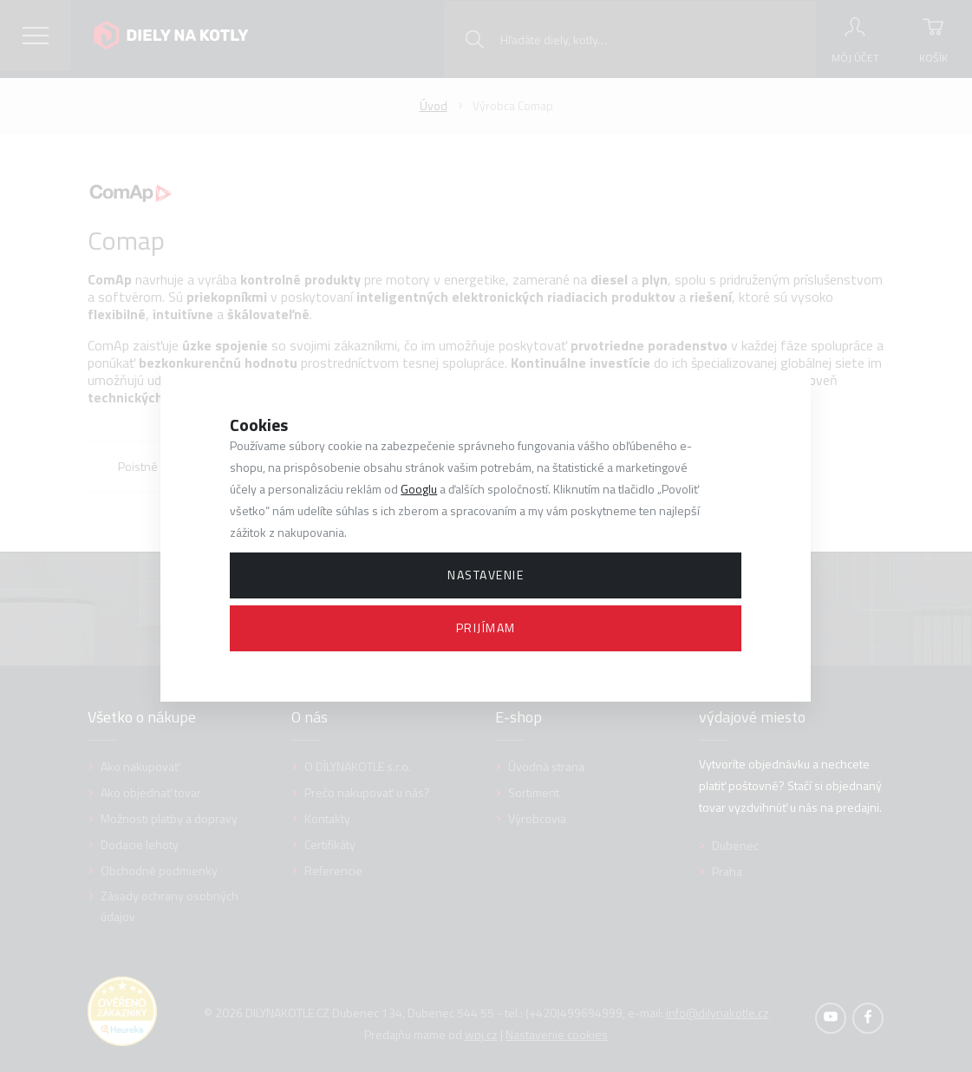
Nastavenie (485, 574)
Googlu (419, 489)
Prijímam (486, 627)
